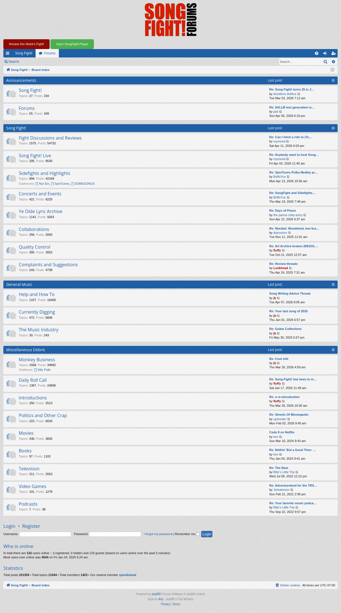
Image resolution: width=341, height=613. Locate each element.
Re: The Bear (278, 467)
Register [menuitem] (335, 54)
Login (31, 62)
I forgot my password (158, 534)
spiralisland (127, 575)
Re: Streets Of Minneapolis (288, 414)
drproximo (280, 232)
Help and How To (37, 294)
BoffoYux (279, 176)
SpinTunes (60, 183)
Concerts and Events (40, 194)
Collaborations (34, 229)
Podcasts (28, 504)
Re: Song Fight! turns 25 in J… (291, 89)
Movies (26, 433)
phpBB (156, 594)
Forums (49, 53)
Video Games (32, 486)
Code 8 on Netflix (281, 432)
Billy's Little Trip (283, 472)
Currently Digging (37, 312)
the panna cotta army (287, 215)
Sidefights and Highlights (44, 173)
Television (29, 469)
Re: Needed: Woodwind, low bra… (294, 228)
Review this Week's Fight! (26, 44)
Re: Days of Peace (282, 210)
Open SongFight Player (72, 44)
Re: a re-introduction (284, 397)
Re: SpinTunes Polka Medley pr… (293, 172)
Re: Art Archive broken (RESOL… (293, 246)
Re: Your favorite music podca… (293, 503)
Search (13, 62)
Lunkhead (280, 268)
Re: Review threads (283, 263)
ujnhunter (279, 419)
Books (25, 451)
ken (276, 436)
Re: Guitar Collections (285, 328)
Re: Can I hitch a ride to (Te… (290, 137)
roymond (279, 141)
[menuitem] (316, 53)
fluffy (277, 250)
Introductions (33, 398)
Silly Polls (42, 369)
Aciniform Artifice (284, 94)
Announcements (21, 80)
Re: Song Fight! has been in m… (293, 379)
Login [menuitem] (326, 54)
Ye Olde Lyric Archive (40, 211)
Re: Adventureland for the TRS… (293, 485)
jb (274, 298)
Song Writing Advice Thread (289, 293)
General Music (19, 284)
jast (275, 111)
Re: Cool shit (278, 358)
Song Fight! (23, 53)
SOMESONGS (83, 183)
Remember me (187, 534)
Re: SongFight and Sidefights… (292, 193)
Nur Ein (42, 183)
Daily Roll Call (33, 380)
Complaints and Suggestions (48, 265)
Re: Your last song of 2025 (288, 311)
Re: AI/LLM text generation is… (292, 107)
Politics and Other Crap (43, 415)
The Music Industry (38, 330)
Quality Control (34, 247)
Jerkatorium (281, 489)
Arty (160, 599)
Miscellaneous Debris (25, 349)
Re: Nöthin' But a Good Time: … (292, 450)
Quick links (9, 54)
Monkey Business (37, 360)
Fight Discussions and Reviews (50, 138)
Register (50, 62)
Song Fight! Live (35, 155)
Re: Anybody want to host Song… (294, 154)
